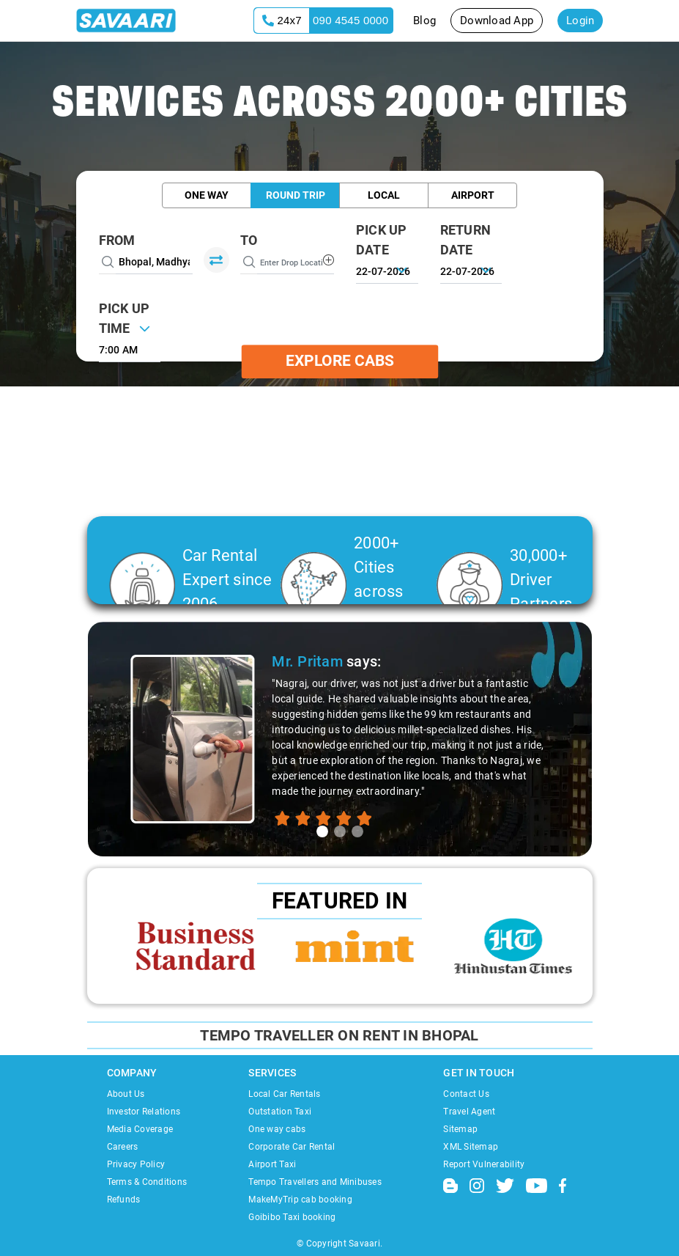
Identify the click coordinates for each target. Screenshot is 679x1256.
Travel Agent (469, 1111)
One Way (207, 195)
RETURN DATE (465, 239)
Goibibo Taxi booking (291, 1217)
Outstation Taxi (279, 1111)
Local (384, 195)
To (249, 240)
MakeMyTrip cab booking (300, 1199)
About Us (126, 1094)
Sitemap (460, 1129)
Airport (472, 195)
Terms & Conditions (147, 1182)
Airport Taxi (272, 1164)
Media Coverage (140, 1129)
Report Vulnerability (483, 1164)
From (117, 240)
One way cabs (276, 1129)
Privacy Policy (136, 1164)
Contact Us (466, 1094)
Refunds (124, 1199)
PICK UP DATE (381, 239)
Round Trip (295, 195)
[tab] (322, 831)
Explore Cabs (340, 361)
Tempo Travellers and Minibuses (315, 1182)
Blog (424, 20)
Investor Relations (144, 1111)
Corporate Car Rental (291, 1147)
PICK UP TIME (124, 318)
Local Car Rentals (284, 1094)
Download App (496, 20)
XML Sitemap (470, 1147)
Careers (122, 1147)
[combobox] (130, 348)
